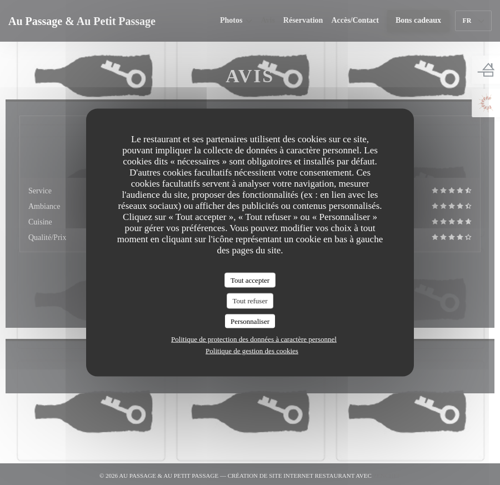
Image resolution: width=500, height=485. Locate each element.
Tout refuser (250, 301)
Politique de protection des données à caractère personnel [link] (254, 339)
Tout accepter (250, 280)
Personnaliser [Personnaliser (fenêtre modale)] (250, 321)
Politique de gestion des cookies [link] (252, 351)
